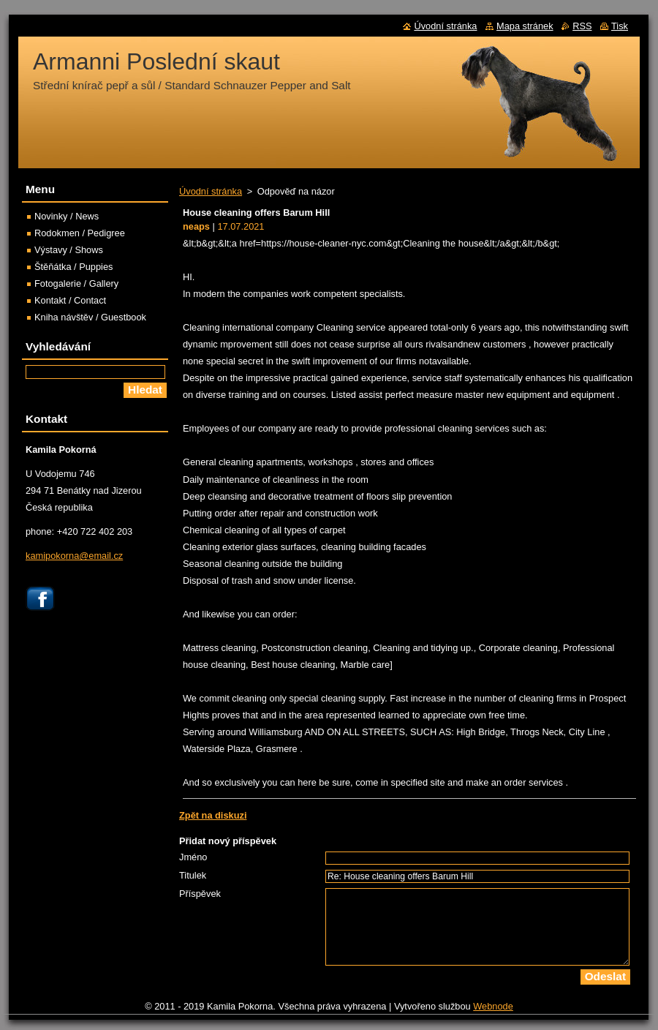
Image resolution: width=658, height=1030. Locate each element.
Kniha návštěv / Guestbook (90, 317)
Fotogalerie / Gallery (76, 283)
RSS (581, 25)
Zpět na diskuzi (212, 815)
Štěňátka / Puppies (73, 266)
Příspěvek (200, 893)
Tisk (619, 25)
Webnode (493, 1006)
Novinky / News (66, 216)
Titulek (192, 875)
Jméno (193, 857)
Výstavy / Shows (68, 249)
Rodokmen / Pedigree (79, 233)
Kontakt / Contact (70, 300)
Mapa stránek (524, 25)
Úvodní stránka (210, 191)
